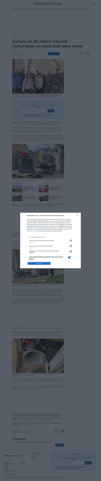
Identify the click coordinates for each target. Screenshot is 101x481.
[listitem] (50, 237)
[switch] (70, 241)
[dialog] (50, 240)
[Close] (77, 215)
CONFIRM (39, 263)
